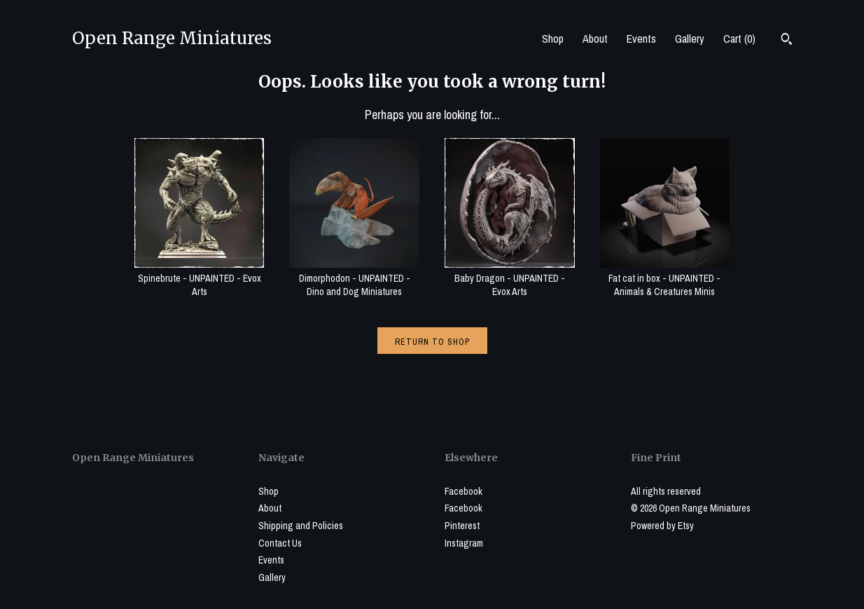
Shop (553, 38)
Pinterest (462, 525)
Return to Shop (432, 342)
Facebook (463, 491)
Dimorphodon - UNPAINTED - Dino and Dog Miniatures (354, 278)
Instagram (464, 543)
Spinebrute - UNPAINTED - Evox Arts (199, 278)
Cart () (739, 38)
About (595, 38)
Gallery (689, 38)
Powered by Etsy (662, 525)
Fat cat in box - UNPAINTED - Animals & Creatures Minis (665, 278)
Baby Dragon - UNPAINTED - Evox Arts (510, 278)
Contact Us (280, 543)
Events (641, 38)
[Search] (786, 40)
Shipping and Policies (300, 525)
